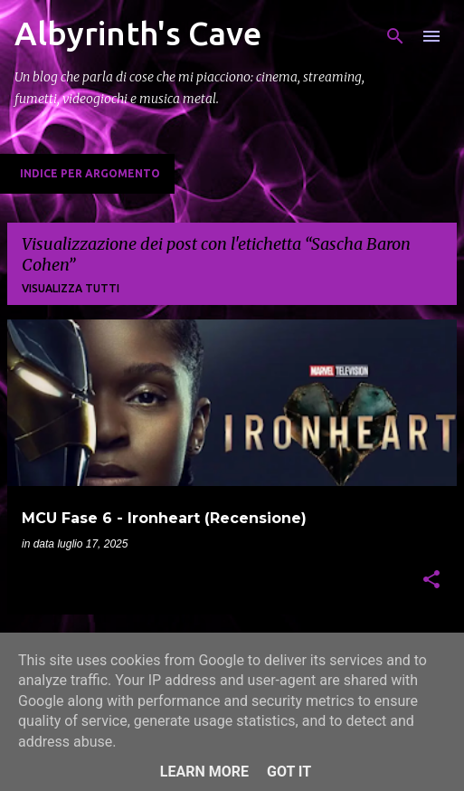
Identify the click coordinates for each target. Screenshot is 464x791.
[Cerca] (395, 36)
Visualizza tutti (70, 288)
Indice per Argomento (90, 173)
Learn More (204, 771)
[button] (431, 581)
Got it (289, 771)
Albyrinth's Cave (137, 33)
